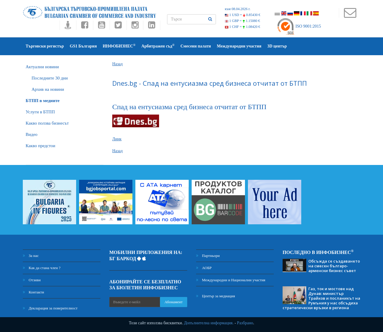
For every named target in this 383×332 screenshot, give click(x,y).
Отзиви (32, 280)
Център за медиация (215, 296)
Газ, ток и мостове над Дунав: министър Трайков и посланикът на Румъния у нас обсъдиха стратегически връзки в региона (321, 298)
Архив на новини (48, 89)
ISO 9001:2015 (299, 26)
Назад (117, 64)
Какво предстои (40, 145)
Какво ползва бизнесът (47, 123)
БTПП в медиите (43, 100)
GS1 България (83, 46)
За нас (31, 255)
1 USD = (242, 15)
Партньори (208, 255)
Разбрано (245, 323)
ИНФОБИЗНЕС (119, 45)
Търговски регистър (45, 46)
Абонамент (173, 302)
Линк (116, 139)
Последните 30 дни (50, 78)
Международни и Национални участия (230, 280)
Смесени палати (195, 46)
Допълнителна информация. (209, 323)
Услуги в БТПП (40, 111)
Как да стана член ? (42, 268)
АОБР (204, 268)
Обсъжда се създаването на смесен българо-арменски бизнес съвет (334, 265)
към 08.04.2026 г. (237, 9)
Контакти (33, 292)
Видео (32, 134)
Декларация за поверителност (50, 308)
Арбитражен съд (157, 45)
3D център (277, 46)
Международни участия (239, 46)
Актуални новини (42, 66)
